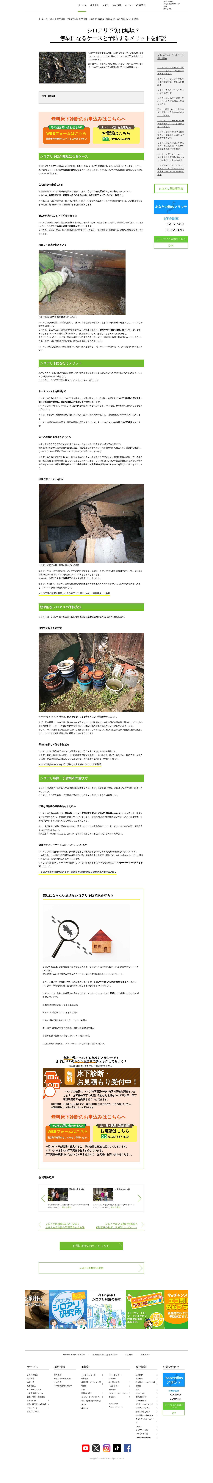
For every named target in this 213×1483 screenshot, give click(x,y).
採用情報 (94, 5)
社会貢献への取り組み (144, 1415)
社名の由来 (140, 1393)
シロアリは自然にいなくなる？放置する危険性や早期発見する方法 (64, 1225)
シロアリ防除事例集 (171, 188)
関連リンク (145, 1355)
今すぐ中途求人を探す (63, 1386)
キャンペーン (32, 1408)
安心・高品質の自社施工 (36, 1404)
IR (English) (113, 1403)
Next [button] (138, 1198)
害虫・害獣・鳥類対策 (36, 1397)
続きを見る (67, 1207)
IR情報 (106, 5)
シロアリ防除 (32, 1375)
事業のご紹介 (86, 1393)
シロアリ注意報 (142, 1430)
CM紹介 (139, 1426)
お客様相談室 (141, 1401)
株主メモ (84, 1408)
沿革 (83, 1390)
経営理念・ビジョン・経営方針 (91, 1384)
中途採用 (57, 1382)
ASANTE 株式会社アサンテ (50, 5)
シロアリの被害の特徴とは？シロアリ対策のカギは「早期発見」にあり (75, 593)
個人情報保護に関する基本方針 (105, 1355)
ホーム (41, 19)
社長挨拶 (139, 1375)
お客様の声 (31, 1401)
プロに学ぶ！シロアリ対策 (77, 19)
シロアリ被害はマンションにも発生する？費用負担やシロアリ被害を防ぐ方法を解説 (170, 157)
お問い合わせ (168, 1)
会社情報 (117, 5)
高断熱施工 (31, 1386)
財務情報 (112, 1379)
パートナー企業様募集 (135, 5)
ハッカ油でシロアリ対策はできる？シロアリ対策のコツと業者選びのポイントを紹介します (170, 170)
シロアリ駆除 (60, 19)
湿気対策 (30, 1379)
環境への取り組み (143, 1412)
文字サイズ (168, 9)
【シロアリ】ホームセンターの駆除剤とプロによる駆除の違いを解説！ (170, 123)
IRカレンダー (114, 1386)
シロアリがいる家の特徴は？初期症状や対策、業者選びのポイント (116, 1225)
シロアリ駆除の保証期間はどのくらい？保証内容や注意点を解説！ (170, 101)
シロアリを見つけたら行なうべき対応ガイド (170, 91)
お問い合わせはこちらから (91, 1246)
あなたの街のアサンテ (172, 4)
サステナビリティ (143, 1408)
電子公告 (112, 1390)
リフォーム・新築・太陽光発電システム (35, 1391)
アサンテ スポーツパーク (145, 1421)
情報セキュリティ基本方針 (74, 1355)
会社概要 (84, 1379)
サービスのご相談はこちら (171, 239)
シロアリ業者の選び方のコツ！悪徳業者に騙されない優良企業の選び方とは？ (78, 872)
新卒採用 (57, 1375)
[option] (69, 1198)
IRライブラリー (115, 1375)
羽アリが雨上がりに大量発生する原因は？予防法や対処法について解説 (170, 112)
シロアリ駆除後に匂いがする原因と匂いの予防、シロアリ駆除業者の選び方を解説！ (170, 146)
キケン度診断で (85, 1061)
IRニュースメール (116, 1407)
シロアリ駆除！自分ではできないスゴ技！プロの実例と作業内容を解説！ (170, 70)
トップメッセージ (88, 1375)
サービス (82, 5)
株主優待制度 (114, 1382)
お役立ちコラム (33, 1412)
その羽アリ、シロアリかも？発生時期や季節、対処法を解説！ (170, 82)
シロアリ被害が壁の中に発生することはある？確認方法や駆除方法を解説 (170, 135)
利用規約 (129, 1355)
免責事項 (112, 1397)
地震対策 (30, 1382)
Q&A (165, 6)
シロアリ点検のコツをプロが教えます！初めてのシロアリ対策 (70, 764)
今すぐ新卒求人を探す (63, 1379)
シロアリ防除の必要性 (91, 1268)
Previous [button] (44, 1198)
